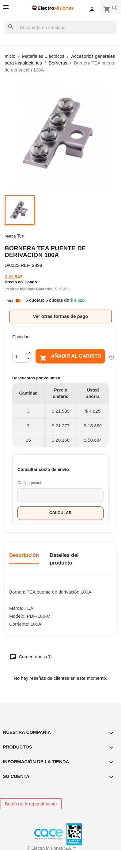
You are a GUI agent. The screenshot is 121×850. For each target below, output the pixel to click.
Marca (10, 236)
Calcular (60, 512)
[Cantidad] (19, 356)
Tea (20, 235)
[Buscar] (60, 27)
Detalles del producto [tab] (64, 559)
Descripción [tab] (24, 555)
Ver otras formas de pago (60, 316)
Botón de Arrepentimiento (31, 803)
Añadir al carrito (70, 357)
